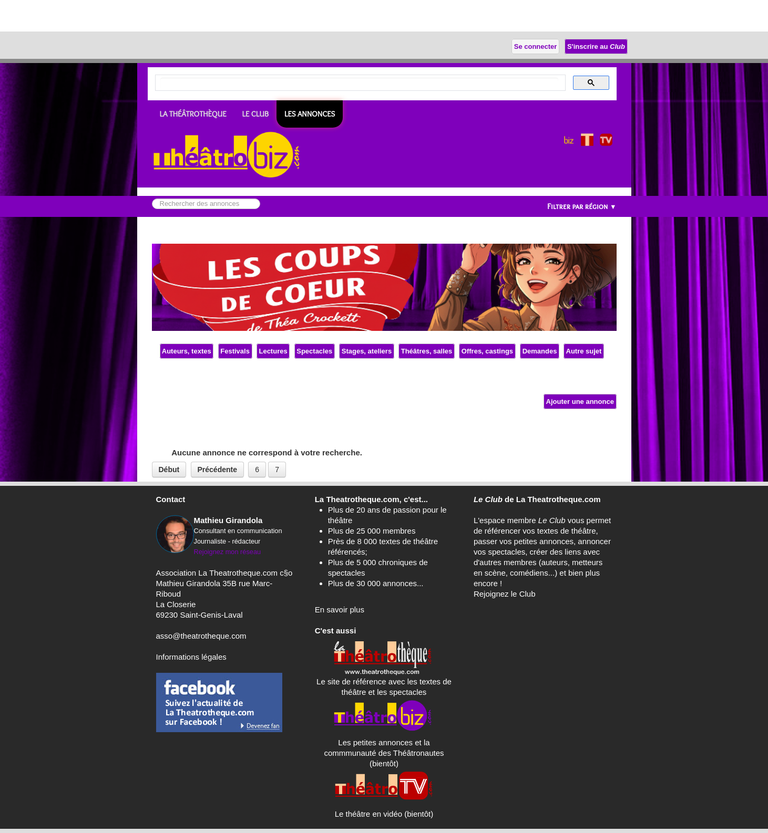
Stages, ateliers (367, 351)
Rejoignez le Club (505, 593)
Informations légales (191, 656)
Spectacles (314, 351)
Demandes (539, 351)
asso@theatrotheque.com (201, 635)
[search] (359, 83)
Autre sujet (583, 351)
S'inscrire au (596, 46)
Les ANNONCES (309, 114)
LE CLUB (255, 114)
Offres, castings (487, 351)
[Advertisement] (123, 16)
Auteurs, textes (186, 351)
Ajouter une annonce (580, 401)
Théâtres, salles (426, 351)
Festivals (235, 351)
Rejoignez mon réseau (227, 552)
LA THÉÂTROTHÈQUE (193, 114)
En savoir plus (339, 609)
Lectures (273, 351)
